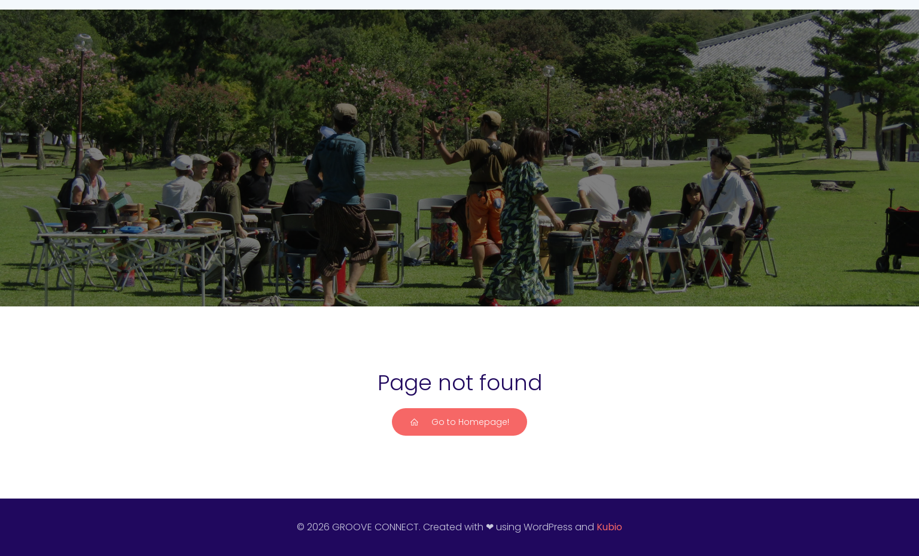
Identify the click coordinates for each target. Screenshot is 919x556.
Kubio (609, 527)
